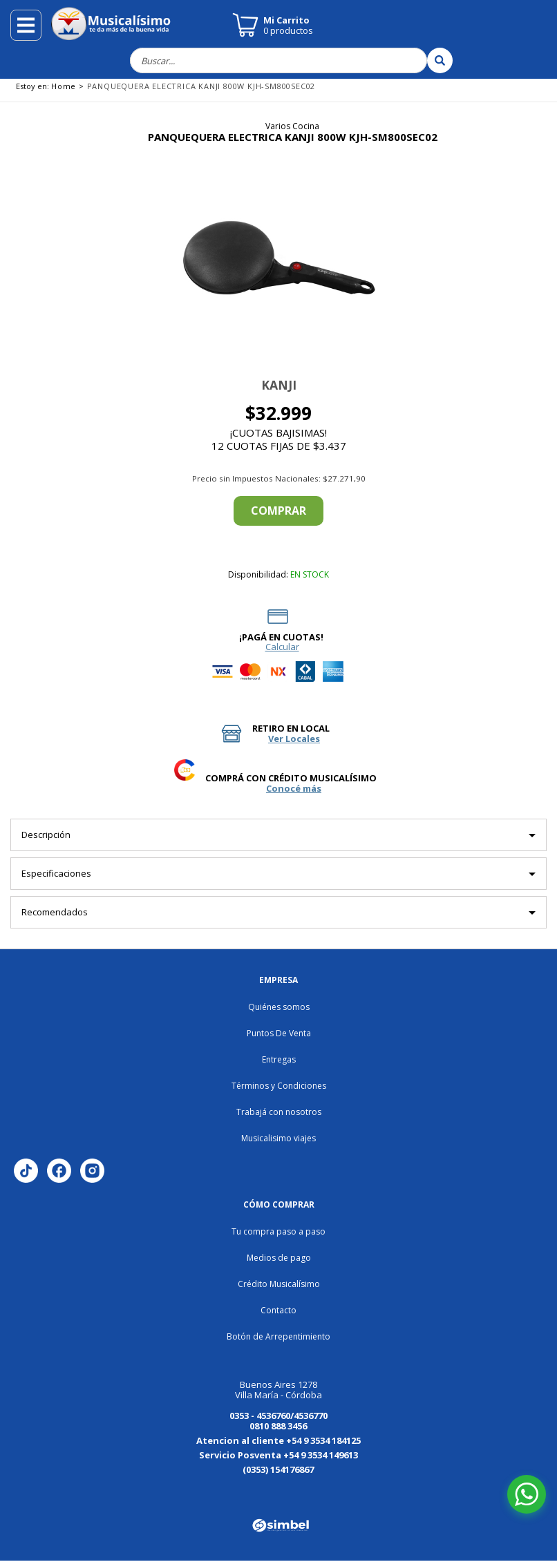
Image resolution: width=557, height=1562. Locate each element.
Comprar (278, 510)
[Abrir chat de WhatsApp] (526, 1494)
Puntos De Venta (279, 1033)
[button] (123, 260)
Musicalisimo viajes (278, 1138)
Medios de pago (279, 1258)
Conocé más (293, 788)
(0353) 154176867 (278, 1469)
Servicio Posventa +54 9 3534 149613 (278, 1455)
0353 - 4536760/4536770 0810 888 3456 (278, 1420)
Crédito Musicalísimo (279, 1284)
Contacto (278, 1310)
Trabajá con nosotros (278, 1112)
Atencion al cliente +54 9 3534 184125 (278, 1440)
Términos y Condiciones (279, 1086)
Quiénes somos (279, 1007)
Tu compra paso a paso (278, 1231)
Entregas (279, 1059)
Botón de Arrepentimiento (278, 1336)
